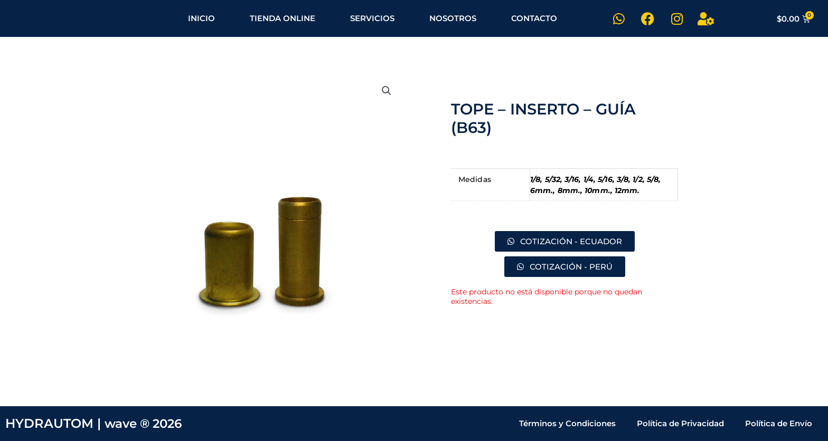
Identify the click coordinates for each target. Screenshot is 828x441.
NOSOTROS (452, 18)
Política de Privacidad (680, 423)
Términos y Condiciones (567, 423)
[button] (386, 91)
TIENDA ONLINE (282, 18)
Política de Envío (778, 423)
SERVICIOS (372, 18)
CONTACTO (534, 18)
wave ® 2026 (146, 423)
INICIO (201, 18)
